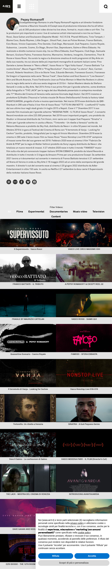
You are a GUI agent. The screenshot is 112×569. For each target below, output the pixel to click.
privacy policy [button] (77, 523)
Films (19, 211)
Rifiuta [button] (55, 556)
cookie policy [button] (84, 532)
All (9, 211)
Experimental (36, 211)
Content (56, 216)
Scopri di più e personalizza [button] (73, 562)
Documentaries (59, 211)
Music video (80, 211)
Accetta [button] (92, 556)
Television (98, 211)
